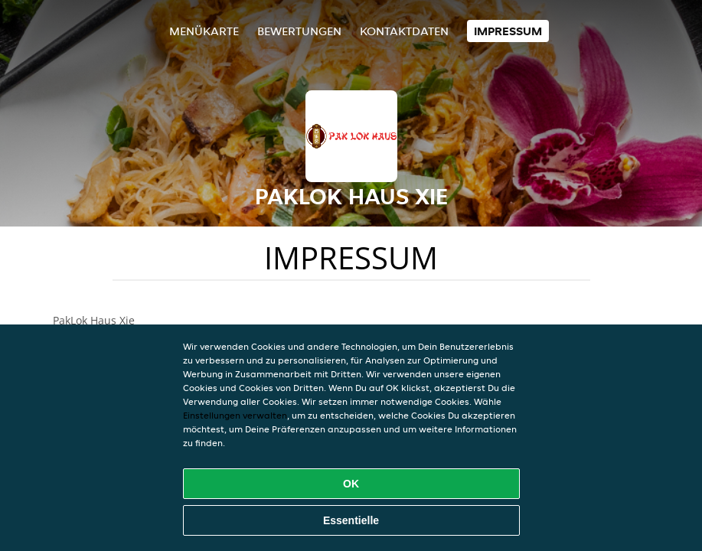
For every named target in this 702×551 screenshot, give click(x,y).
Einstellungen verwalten (235, 415)
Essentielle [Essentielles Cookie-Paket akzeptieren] (351, 520)
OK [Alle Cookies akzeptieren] (351, 484)
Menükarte (204, 31)
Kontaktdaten (404, 31)
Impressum (508, 31)
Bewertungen (299, 31)
